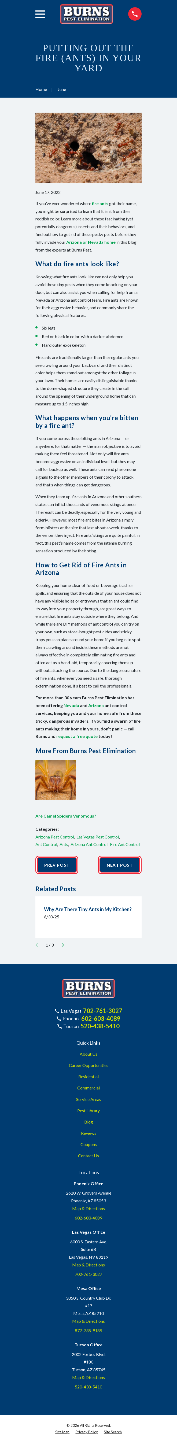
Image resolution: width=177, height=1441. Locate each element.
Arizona (96, 705)
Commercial (88, 1087)
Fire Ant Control (125, 844)
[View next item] (61, 945)
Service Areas (88, 1099)
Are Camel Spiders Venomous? (65, 815)
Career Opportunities (88, 1065)
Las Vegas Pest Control (97, 836)
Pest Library (88, 1110)
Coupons (88, 1144)
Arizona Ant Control (89, 844)
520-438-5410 (100, 1026)
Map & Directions (88, 1208)
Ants (64, 844)
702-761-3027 (102, 1010)
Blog (88, 1121)
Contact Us (88, 1155)
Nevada (71, 705)
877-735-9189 (88, 1330)
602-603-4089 (100, 1018)
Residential (88, 1076)
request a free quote (77, 736)
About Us (88, 1053)
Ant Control (46, 844)
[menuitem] (62, 1432)
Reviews (88, 1133)
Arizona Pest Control (54, 836)
